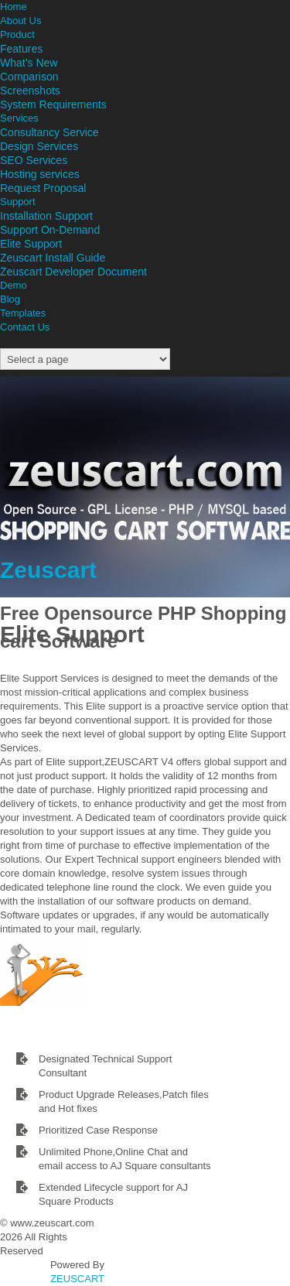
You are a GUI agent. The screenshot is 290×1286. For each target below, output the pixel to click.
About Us (20, 20)
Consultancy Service (49, 132)
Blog (10, 299)
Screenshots (30, 90)
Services (19, 118)
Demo (13, 285)
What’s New (28, 62)
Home (13, 6)
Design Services (39, 146)
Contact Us (24, 327)
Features (21, 49)
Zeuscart (48, 570)
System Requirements (53, 104)
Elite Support (31, 244)
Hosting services (40, 174)
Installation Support (46, 216)
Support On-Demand (50, 230)
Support (18, 201)
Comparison (29, 76)
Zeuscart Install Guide (52, 257)
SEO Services (33, 160)
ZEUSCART (77, 1278)
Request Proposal (43, 188)
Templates (23, 313)
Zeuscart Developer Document (73, 271)
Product (17, 34)
